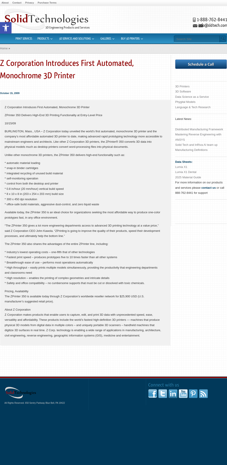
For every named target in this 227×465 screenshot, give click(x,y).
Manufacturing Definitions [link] (191, 150)
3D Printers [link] (182, 86)
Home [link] (4, 48)
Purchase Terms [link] (47, 2)
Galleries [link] (105, 38)
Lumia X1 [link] (181, 167)
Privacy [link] (29, 2)
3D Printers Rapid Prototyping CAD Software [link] (46, 19)
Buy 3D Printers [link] (130, 38)
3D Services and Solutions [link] (75, 38)
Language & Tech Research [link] (193, 107)
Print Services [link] (23, 38)
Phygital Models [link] (185, 102)
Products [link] (43, 38)
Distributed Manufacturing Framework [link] (199, 129)
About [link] (5, 2)
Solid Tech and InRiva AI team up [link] (196, 144)
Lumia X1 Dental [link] (185, 172)
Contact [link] (16, 2)
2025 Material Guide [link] (188, 177)
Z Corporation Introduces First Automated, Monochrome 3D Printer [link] (67, 69)
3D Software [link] (183, 91)
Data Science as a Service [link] (192, 96)
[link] (6, 28)
